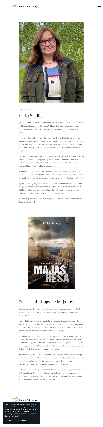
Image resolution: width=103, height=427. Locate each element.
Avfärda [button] (9, 420)
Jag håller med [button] (21, 420)
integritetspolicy (27, 409)
